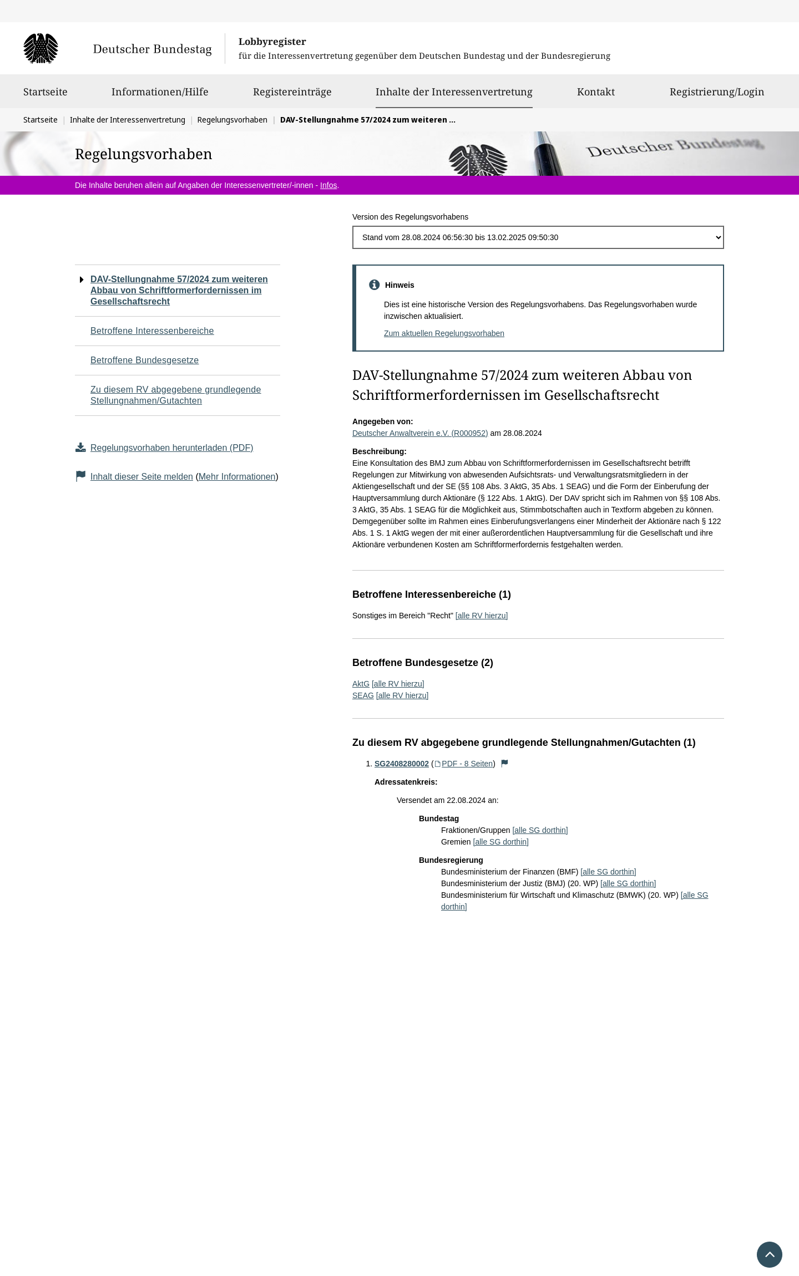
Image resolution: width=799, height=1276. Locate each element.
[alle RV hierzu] (482, 615)
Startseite (45, 96)
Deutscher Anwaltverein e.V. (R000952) (420, 433)
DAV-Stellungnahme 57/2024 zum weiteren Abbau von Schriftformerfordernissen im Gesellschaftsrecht (179, 290)
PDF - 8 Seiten (463, 763)
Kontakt (596, 96)
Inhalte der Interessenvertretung (454, 91)
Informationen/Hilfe (160, 96)
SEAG (363, 695)
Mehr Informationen (237, 476)
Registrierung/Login (717, 96)
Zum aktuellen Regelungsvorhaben (444, 333)
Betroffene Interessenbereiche (152, 330)
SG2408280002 (402, 763)
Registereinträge (292, 96)
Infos (328, 185)
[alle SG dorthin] (540, 830)
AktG (361, 683)
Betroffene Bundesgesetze (144, 360)
